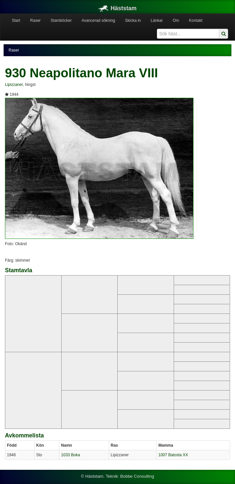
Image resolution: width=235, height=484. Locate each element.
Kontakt (195, 20)
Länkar (157, 20)
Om (176, 20)
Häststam (118, 8)
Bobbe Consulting (137, 476)
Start (16, 20)
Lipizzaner (14, 84)
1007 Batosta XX (173, 455)
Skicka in (133, 20)
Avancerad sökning (98, 20)
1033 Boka (70, 455)
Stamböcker (61, 20)
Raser (35, 20)
